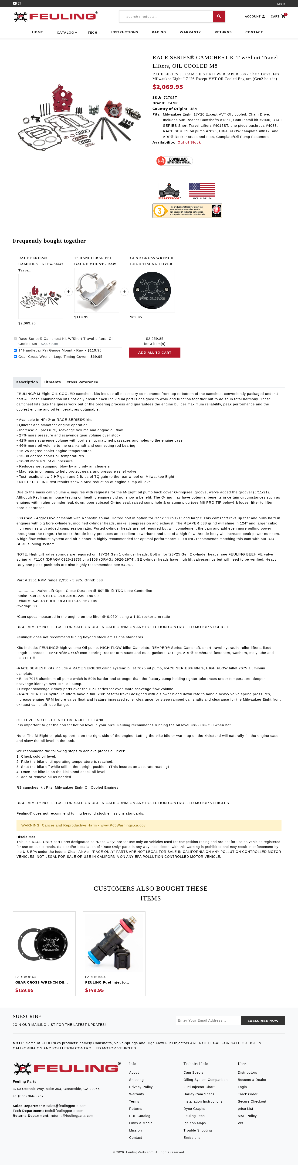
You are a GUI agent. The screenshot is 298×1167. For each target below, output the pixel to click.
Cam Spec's (193, 1074)
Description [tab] (28, 383)
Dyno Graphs (194, 1110)
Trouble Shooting (197, 1132)
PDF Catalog (139, 1117)
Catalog (65, 32)
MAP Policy (247, 1117)
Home (37, 32)
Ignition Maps (194, 1125)
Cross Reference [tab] (88, 383)
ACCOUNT (255, 16)
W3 (240, 1125)
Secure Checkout (252, 1103)
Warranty (190, 32)
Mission (135, 1132)
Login (281, 3)
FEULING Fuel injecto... (107, 984)
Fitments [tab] (56, 383)
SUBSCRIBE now (263, 1022)
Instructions (124, 32)
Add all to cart (154, 352)
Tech (93, 32)
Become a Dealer (252, 1081)
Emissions (191, 1139)
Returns (223, 32)
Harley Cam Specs (198, 1096)
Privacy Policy (141, 1088)
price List (245, 1110)
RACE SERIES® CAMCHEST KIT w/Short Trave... (40, 264)
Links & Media (141, 1125)
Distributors (247, 1074)
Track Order (248, 1096)
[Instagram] (19, 3)
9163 (32, 979)
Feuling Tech (194, 1117)
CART (278, 16)
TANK (173, 103)
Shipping (136, 1081)
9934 (102, 979)
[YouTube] (15, 3)
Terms (134, 1103)
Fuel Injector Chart (199, 1088)
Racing (159, 32)
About (134, 1074)
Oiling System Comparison (205, 1081)
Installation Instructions (202, 1103)
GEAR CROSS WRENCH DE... (41, 984)
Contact (254, 32)
